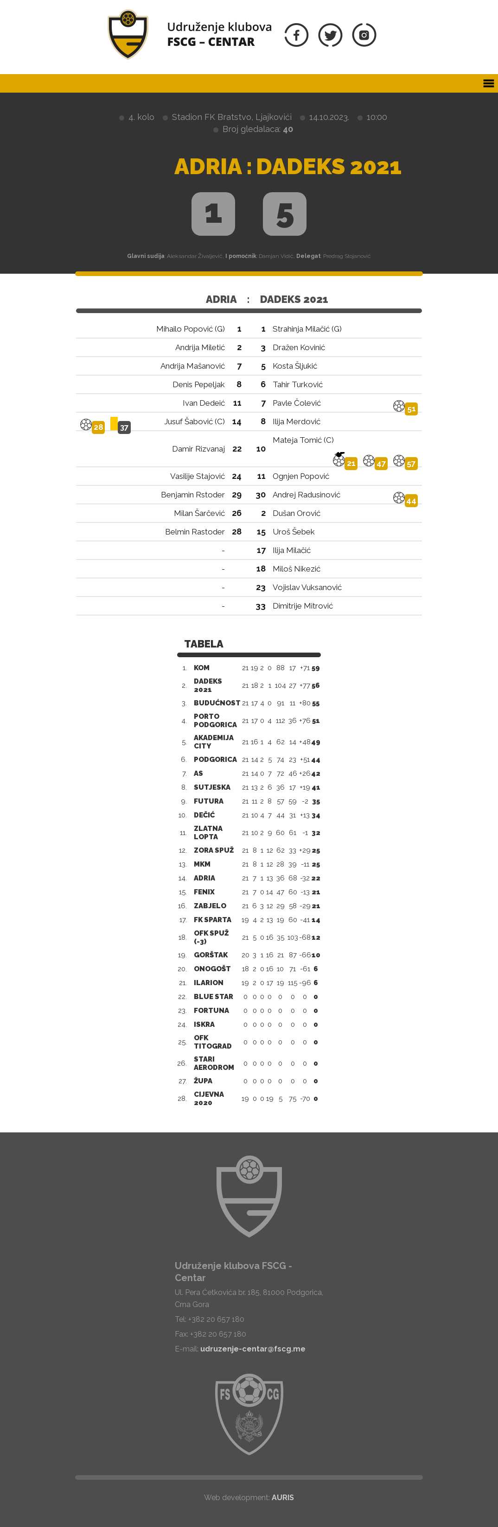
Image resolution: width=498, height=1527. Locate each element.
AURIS (283, 1497)
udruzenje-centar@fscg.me (253, 1349)
